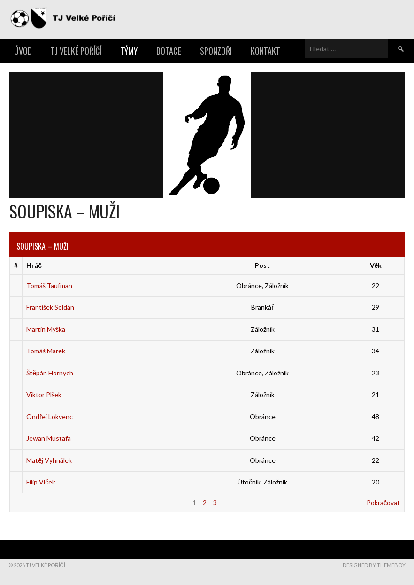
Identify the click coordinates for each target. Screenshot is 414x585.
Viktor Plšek (43, 394)
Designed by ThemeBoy (374, 565)
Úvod (23, 51)
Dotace (168, 51)
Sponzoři (216, 51)
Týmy (129, 51)
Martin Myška (45, 329)
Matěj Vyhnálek (49, 460)
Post (262, 265)
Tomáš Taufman (49, 285)
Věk (376, 265)
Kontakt (265, 51)
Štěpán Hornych (49, 373)
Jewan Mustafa (48, 438)
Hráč (34, 265)
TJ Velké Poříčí (76, 51)
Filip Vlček (40, 482)
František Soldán (50, 307)
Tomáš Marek (45, 351)
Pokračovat (383, 503)
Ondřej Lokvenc (49, 417)
